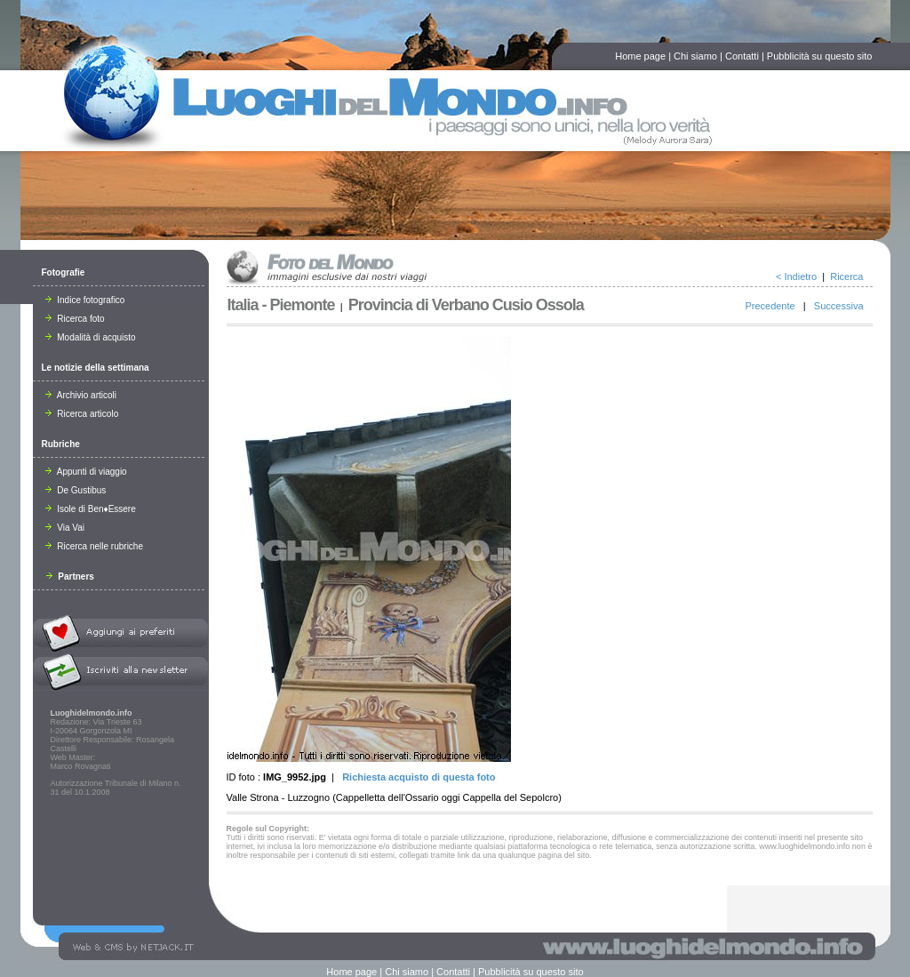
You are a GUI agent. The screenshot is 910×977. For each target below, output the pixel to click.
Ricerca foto (75, 319)
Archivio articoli (80, 395)
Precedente (769, 305)
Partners (70, 576)
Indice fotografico (85, 300)
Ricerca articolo (82, 414)
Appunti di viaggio (86, 471)
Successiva (839, 305)
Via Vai (65, 528)
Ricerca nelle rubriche (94, 546)
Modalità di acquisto (90, 337)
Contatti (742, 56)
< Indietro (796, 276)
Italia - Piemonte (281, 305)
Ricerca (846, 276)
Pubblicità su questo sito (820, 56)
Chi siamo (695, 56)
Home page (640, 56)
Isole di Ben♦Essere (90, 509)
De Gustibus (76, 490)
